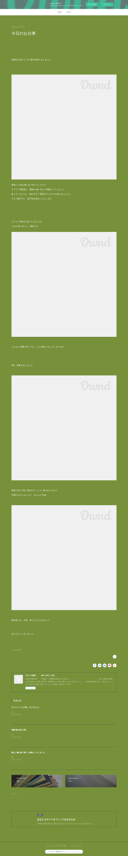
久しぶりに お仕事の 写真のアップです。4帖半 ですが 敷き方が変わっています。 (40, 734)
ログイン (107, 4)
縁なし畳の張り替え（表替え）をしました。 (29, 752)
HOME (59, 12)
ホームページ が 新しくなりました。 (26, 707)
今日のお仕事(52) (16, 650)
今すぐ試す (92, 4)
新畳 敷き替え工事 (19, 730)
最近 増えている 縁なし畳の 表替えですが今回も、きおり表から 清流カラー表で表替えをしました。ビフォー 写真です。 (54, 757)
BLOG (69, 12)
